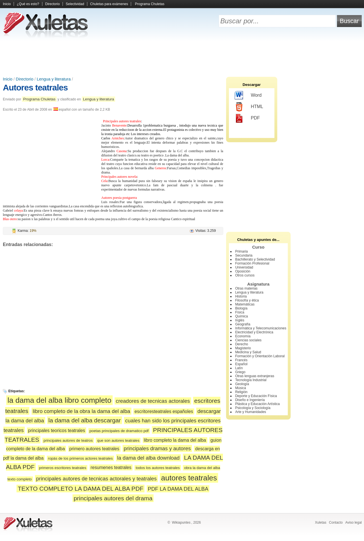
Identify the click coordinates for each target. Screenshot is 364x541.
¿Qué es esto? (28, 4)
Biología (241, 308)
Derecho (241, 344)
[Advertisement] (182, 57)
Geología (242, 384)
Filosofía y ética (247, 300)
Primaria (241, 251)
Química (241, 316)
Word (248, 95)
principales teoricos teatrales (56, 430)
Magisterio (243, 348)
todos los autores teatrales (158, 468)
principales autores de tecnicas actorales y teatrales (96, 479)
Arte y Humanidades (250, 412)
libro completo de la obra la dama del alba (81, 411)
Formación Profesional (252, 263)
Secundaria (244, 255)
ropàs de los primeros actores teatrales (80, 458)
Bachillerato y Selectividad (255, 259)
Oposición (242, 271)
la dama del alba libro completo (59, 400)
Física (239, 312)
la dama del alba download (148, 458)
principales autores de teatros (68, 440)
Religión (241, 392)
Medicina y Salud (248, 352)
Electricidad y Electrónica (254, 332)
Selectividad (75, 4)
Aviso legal (353, 523)
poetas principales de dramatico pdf (119, 431)
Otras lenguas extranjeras (254, 376)
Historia (241, 296)
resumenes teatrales (111, 467)
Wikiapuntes (181, 523)
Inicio (7, 4)
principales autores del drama (113, 498)
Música (240, 388)
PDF (247, 118)
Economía (243, 336)
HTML (249, 106)
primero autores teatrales (94, 448)
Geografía (242, 324)
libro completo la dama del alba (175, 440)
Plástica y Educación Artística (257, 404)
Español (241, 364)
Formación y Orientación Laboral (260, 356)
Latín (239, 368)
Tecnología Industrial (250, 380)
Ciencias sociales (248, 340)
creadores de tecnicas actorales (153, 401)
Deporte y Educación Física (256, 396)
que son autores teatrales (118, 440)
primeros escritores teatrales (62, 468)
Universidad (244, 267)
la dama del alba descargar (84, 420)
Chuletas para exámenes (109, 4)
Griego (240, 372)
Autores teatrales (35, 87)
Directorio (52, 4)
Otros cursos (245, 275)
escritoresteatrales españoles (164, 411)
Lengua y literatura (54, 79)
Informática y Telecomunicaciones (260, 328)
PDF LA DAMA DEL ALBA (178, 489)
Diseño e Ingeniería (250, 400)
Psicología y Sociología (252, 408)
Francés (241, 360)
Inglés (239, 320)
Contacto (336, 523)
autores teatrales (189, 478)
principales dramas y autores (157, 448)
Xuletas (320, 523)
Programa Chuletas (149, 4)
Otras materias (246, 288)
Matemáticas (245, 304)
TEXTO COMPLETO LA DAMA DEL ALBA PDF (80, 488)
